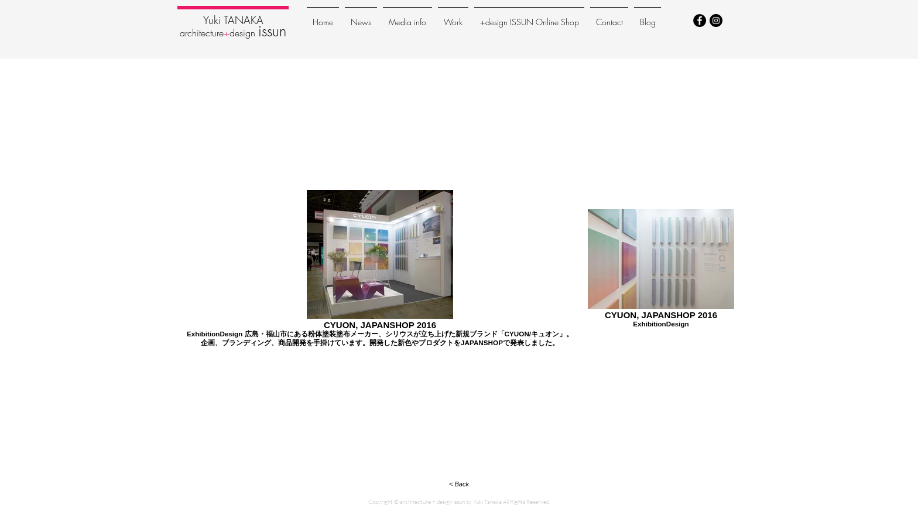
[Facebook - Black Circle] (699, 20)
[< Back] (459, 484)
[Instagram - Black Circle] (716, 20)
